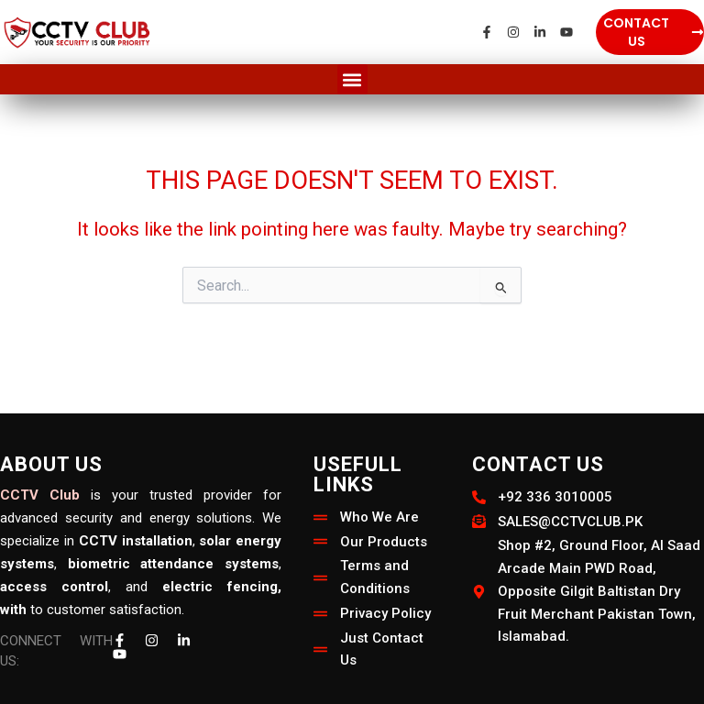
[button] (352, 79)
